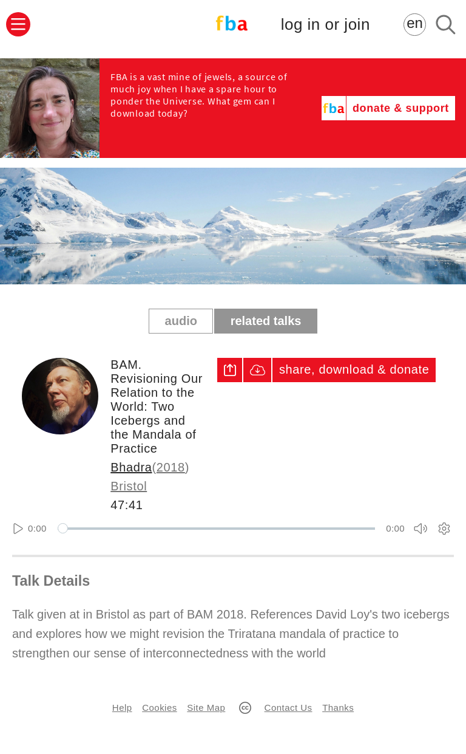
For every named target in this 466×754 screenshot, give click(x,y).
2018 (171, 467)
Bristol (128, 486)
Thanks (338, 707)
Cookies (159, 707)
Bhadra (131, 467)
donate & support (401, 108)
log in (325, 24)
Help (122, 707)
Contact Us (288, 707)
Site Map (206, 707)
